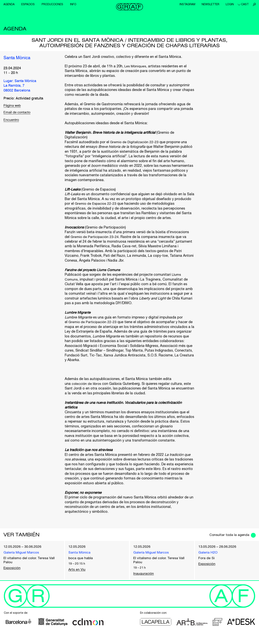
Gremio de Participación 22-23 (93, 322)
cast (245, 4)
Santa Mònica (17, 58)
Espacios (28, 4)
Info (73, 4)
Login (230, 4)
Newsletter (210, 4)
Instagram (187, 4)
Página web (12, 106)
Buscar (254, 4)
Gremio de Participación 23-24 (95, 237)
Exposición (12, 569)
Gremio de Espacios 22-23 (96, 203)
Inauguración (143, 574)
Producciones (52, 4)
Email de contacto (17, 113)
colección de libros (87, 384)
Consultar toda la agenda (228, 535)
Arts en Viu (77, 570)
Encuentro (11, 121)
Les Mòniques (135, 66)
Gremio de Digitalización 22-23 (135, 142)
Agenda (9, 4)
